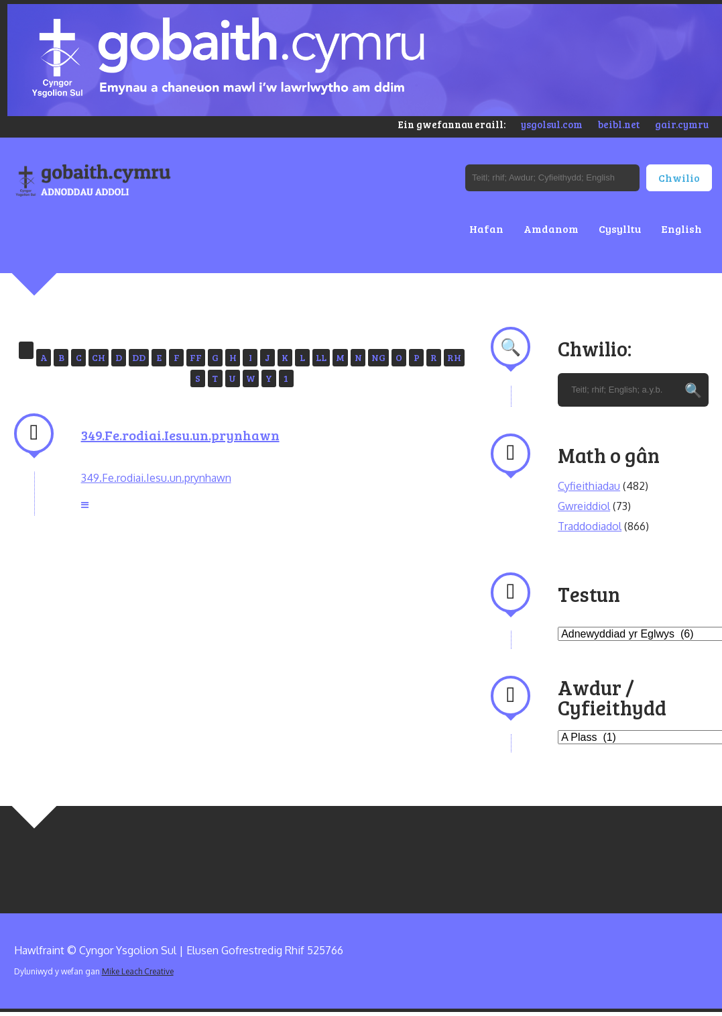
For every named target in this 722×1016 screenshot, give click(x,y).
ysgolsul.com (552, 124)
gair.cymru (682, 124)
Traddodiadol (589, 526)
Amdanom (551, 228)
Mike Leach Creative (138, 971)
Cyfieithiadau (589, 486)
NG (378, 357)
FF (196, 357)
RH (454, 357)
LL (321, 357)
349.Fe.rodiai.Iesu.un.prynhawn (180, 434)
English (681, 228)
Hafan (486, 228)
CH (98, 357)
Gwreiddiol (584, 506)
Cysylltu (620, 228)
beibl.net (619, 124)
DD (138, 357)
